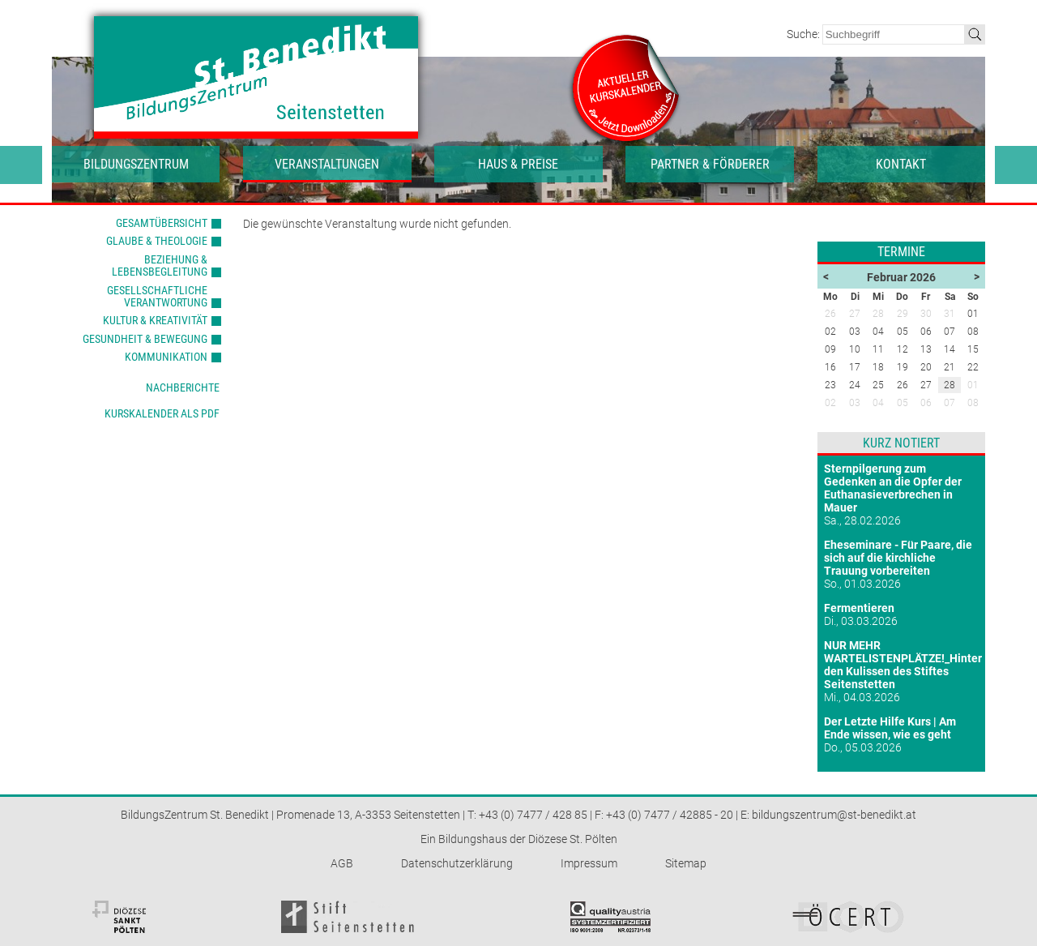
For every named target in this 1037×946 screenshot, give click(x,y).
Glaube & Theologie (156, 240)
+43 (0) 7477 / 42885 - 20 (669, 814)
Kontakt (901, 164)
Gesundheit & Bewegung (145, 338)
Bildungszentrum (136, 164)
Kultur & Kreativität (155, 320)
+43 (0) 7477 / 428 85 (533, 814)
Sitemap (685, 863)
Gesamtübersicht (161, 222)
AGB (342, 863)
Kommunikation (166, 356)
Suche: (804, 34)
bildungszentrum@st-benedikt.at (834, 814)
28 (949, 385)
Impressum (589, 863)
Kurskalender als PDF (162, 413)
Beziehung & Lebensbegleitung (159, 265)
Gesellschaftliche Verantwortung (157, 296)
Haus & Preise (518, 164)
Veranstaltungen (327, 164)
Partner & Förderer (710, 164)
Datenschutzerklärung (457, 863)
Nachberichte (183, 387)
